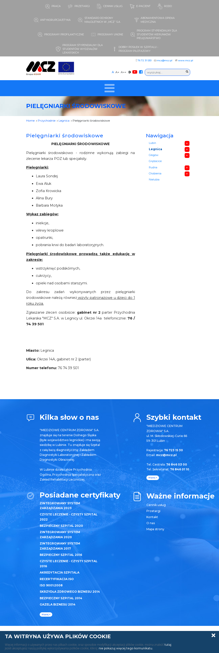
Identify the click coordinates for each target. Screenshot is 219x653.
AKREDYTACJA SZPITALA (59, 572)
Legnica (64, 120)
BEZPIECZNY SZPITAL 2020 (61, 526)
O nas (150, 523)
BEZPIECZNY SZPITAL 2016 (61, 555)
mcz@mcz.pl (164, 60)
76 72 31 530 (144, 60)
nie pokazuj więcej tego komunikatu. (126, 648)
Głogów (153, 155)
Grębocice (155, 161)
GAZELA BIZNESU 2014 (58, 604)
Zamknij (213, 635)
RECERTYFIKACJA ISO (57, 579)
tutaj (168, 644)
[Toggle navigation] (109, 88)
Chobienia (155, 173)
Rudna (153, 167)
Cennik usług (156, 505)
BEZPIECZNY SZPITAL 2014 (61, 598)
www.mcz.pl (185, 60)
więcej (46, 614)
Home (30, 120)
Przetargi (153, 511)
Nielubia (154, 179)
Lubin (152, 143)
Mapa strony (155, 529)
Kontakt (152, 517)
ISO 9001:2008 (51, 585)
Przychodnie (46, 120)
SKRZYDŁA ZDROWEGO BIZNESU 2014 (70, 591)
